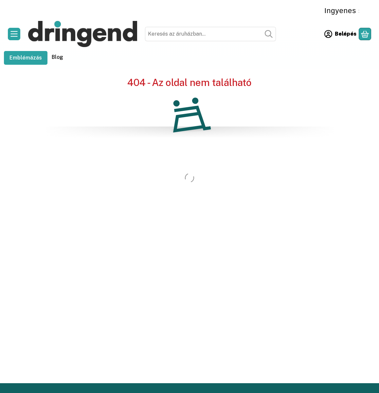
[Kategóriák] (14, 34)
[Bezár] (367, 9)
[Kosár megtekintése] (365, 34)
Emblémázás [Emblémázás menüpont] (25, 58)
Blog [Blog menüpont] (57, 57)
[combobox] (210, 34)
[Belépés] (340, 34)
